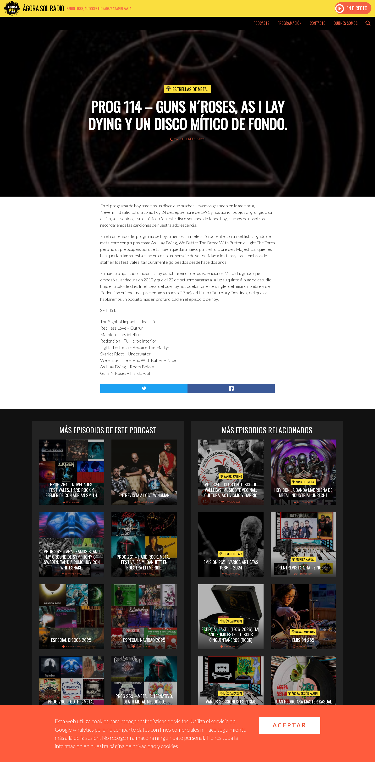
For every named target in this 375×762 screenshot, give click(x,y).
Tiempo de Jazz (230, 554)
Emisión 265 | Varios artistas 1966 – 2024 (231, 564)
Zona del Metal (303, 481)
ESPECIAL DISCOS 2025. (71, 639)
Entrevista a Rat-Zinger (303, 567)
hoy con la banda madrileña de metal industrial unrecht (303, 492)
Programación (289, 23)
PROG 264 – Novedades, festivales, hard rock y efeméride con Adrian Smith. (71, 490)
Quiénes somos (346, 23)
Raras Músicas (303, 631)
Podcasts (261, 23)
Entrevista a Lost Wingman (144, 495)
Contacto (317, 23)
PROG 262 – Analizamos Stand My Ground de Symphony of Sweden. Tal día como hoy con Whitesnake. (72, 559)
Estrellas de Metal (190, 89)
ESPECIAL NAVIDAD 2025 (144, 639)
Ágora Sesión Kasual (303, 693)
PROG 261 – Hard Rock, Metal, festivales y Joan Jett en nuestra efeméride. (144, 562)
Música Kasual (303, 559)
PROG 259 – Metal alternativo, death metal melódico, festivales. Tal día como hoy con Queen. (144, 703)
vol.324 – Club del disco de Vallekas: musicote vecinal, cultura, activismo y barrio (230, 490)
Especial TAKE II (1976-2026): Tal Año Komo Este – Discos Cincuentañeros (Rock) (231, 634)
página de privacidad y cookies (143, 746)
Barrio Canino (231, 476)
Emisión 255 (303, 639)
